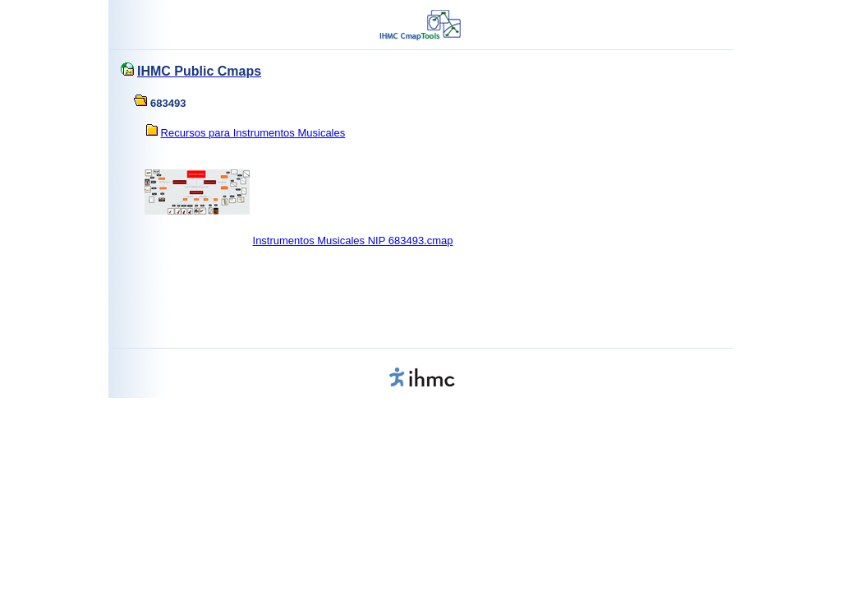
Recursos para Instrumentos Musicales (253, 133)
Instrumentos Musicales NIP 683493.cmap (353, 240)
